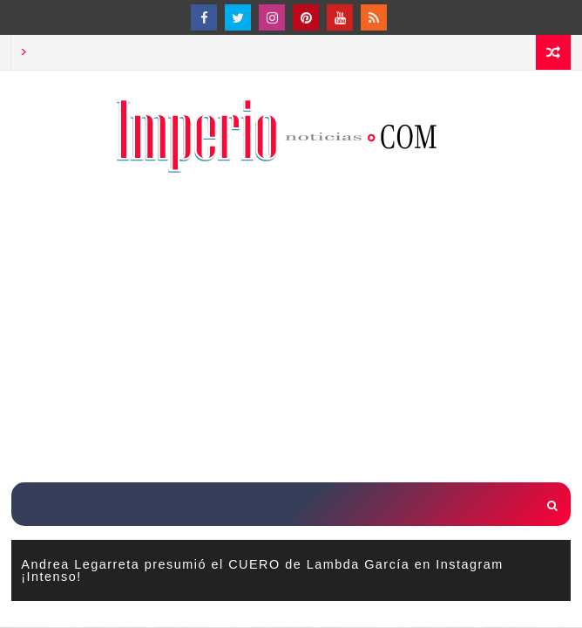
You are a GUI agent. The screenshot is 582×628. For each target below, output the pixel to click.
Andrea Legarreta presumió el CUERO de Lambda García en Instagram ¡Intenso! (262, 570)
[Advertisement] (296, 330)
